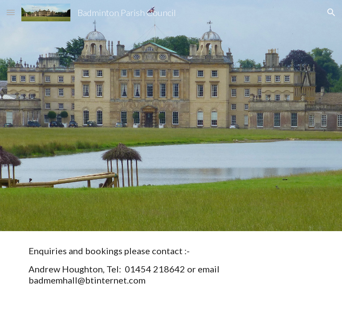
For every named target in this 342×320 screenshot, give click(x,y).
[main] (171, 265)
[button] (10, 12)
